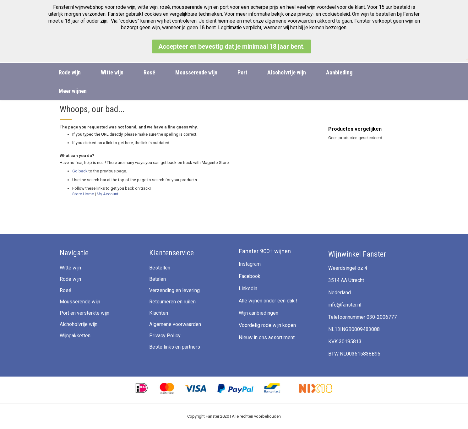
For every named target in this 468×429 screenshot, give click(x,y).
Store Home (83, 194)
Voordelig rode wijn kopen (267, 325)
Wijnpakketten (75, 336)
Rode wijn (70, 279)
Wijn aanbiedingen (258, 313)
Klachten (158, 313)
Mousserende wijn (80, 302)
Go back (80, 171)
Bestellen (159, 268)
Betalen (157, 279)
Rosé (65, 290)
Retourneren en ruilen (172, 302)
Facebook (249, 276)
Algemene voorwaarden (175, 324)
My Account (107, 194)
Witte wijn (70, 268)
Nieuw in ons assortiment (267, 337)
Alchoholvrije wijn (78, 324)
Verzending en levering (174, 290)
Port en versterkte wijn (84, 313)
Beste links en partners (174, 347)
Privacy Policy (165, 336)
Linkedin (248, 288)
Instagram (250, 264)
